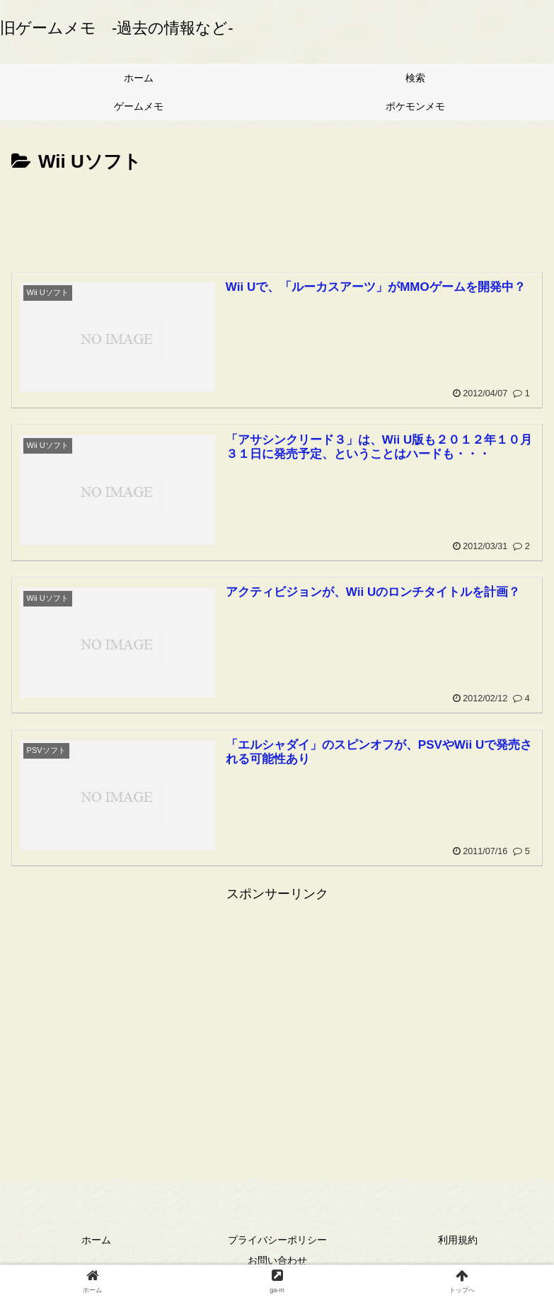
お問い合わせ (277, 1260)
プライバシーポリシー (277, 1240)
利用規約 (458, 1240)
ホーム (96, 1240)
